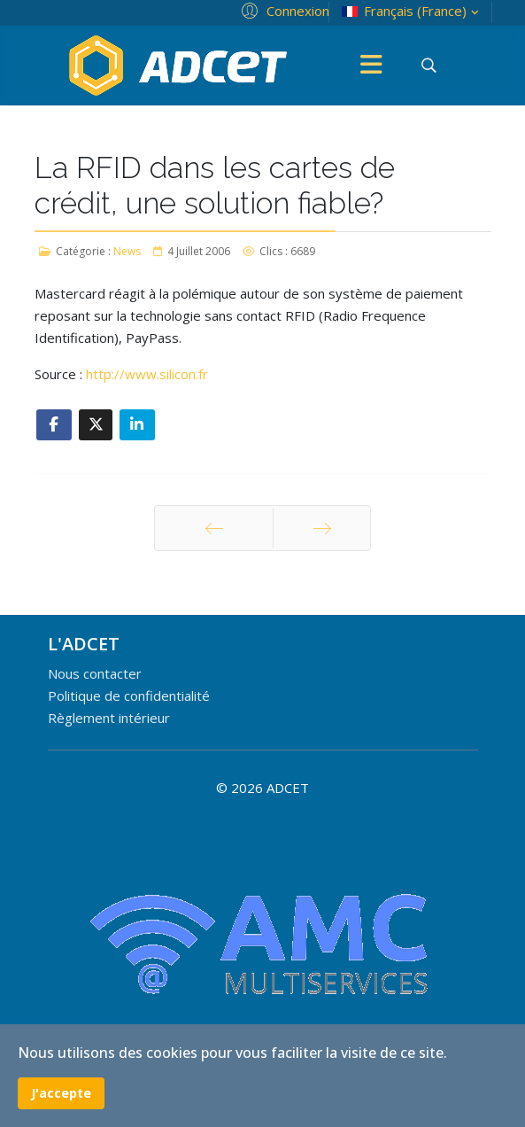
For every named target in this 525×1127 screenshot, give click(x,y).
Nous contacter (95, 673)
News (127, 251)
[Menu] (372, 65)
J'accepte (61, 1092)
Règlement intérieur (109, 718)
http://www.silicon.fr (147, 374)
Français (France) (412, 11)
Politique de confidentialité (129, 695)
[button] (282, 9)
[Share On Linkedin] (137, 424)
